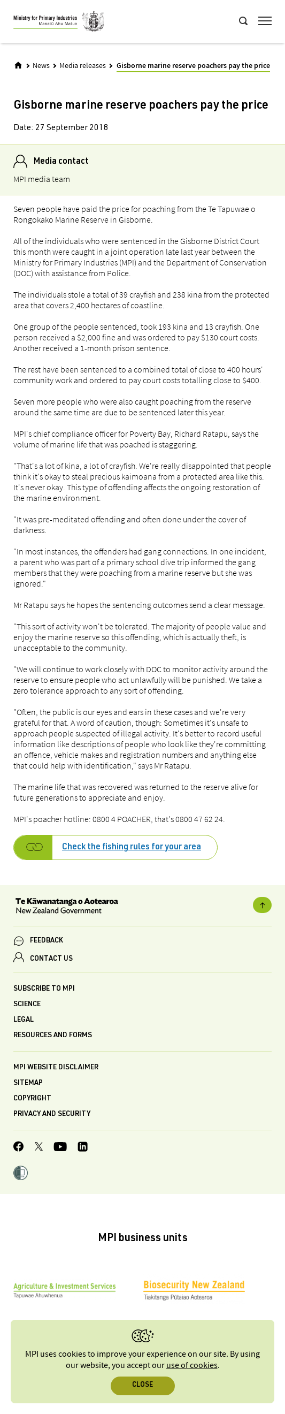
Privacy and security (51, 1114)
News (41, 66)
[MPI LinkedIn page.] (83, 1148)
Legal (23, 1020)
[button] (20, 1174)
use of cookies (192, 1365)
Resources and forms (52, 1035)
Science (27, 1004)
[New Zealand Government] (142, 907)
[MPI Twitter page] (39, 1148)
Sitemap (28, 1083)
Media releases (82, 66)
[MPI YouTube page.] (60, 1148)
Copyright (32, 1099)
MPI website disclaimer (55, 1068)
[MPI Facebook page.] (18, 1148)
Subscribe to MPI (44, 989)
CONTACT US (51, 959)
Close (142, 1385)
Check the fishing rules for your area (131, 847)
